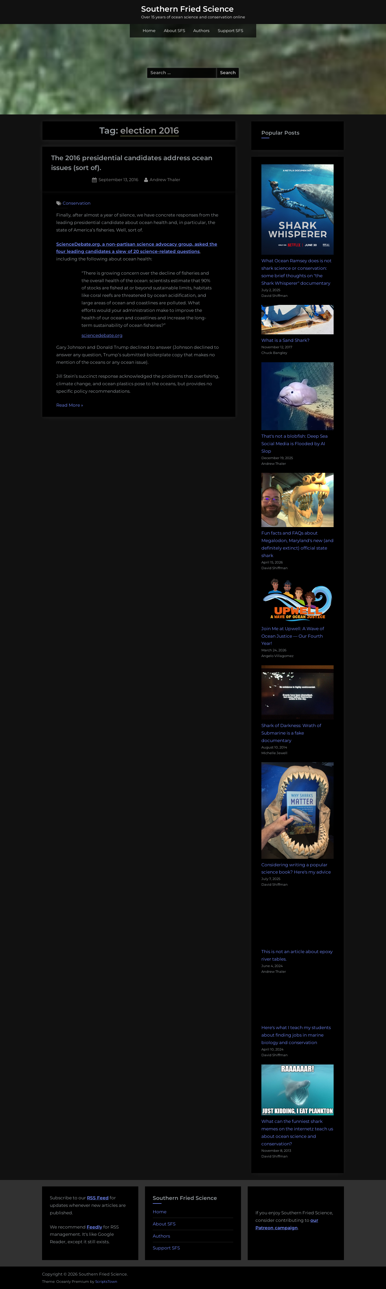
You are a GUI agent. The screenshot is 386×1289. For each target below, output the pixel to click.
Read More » (69, 405)
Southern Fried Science (187, 8)
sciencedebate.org (102, 335)
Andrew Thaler (165, 179)
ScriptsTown (106, 1281)
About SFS (174, 30)
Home (149, 30)
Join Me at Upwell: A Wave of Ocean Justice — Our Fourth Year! (292, 636)
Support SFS (230, 30)
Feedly (94, 1227)
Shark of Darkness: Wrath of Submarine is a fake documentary (291, 733)
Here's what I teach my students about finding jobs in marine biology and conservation (296, 1035)
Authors (201, 30)
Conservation (77, 203)
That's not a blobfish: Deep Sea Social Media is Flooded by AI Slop (294, 444)
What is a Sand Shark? (285, 340)
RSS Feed (98, 1197)
